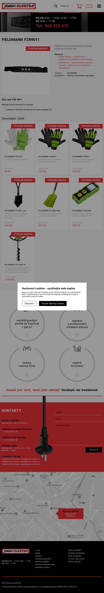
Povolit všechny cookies (53, 303)
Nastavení (29, 303)
